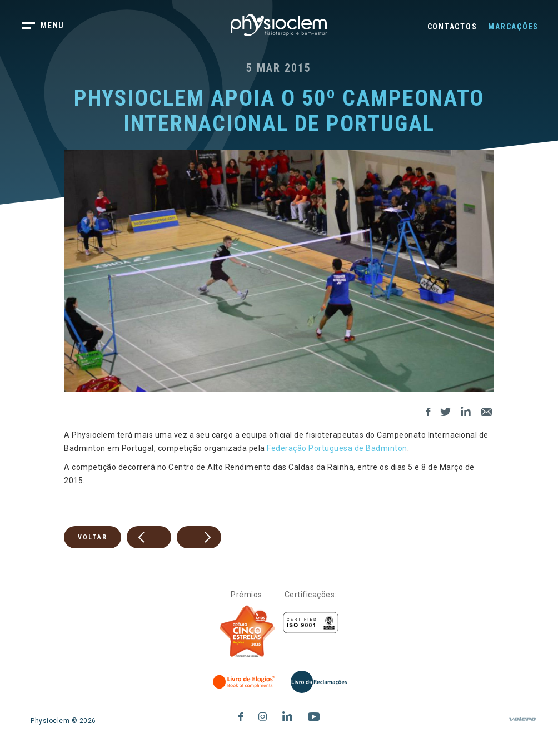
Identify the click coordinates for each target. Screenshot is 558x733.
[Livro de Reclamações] (318, 682)
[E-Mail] (487, 410)
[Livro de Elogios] (244, 682)
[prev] (149, 537)
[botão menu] (50, 26)
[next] (199, 537)
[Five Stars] (247, 632)
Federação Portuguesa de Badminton (337, 448)
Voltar (92, 537)
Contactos (452, 26)
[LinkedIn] (466, 410)
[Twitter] (445, 410)
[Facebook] (428, 410)
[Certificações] (310, 622)
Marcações (513, 26)
